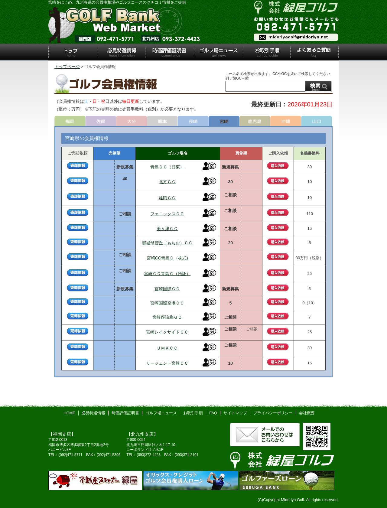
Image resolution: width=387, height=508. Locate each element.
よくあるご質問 (314, 52)
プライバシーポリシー (273, 413)
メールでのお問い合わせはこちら (265, 434)
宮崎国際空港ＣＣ (167, 303)
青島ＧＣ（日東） (167, 166)
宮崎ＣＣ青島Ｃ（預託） (167, 273)
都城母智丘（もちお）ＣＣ (167, 242)
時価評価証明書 (169, 52)
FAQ (213, 413)
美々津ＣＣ (167, 228)
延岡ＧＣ (167, 197)
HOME (69, 413)
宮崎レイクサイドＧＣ (167, 332)
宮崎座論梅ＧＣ (167, 317)
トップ (72, 52)
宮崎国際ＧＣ (167, 288)
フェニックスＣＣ (167, 213)
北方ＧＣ (167, 181)
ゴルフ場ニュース (218, 52)
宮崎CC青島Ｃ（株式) (167, 258)
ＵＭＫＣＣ (167, 348)
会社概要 (307, 413)
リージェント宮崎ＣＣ (167, 363)
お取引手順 (266, 52)
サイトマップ (235, 413)
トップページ (67, 66)
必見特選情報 (121, 52)
